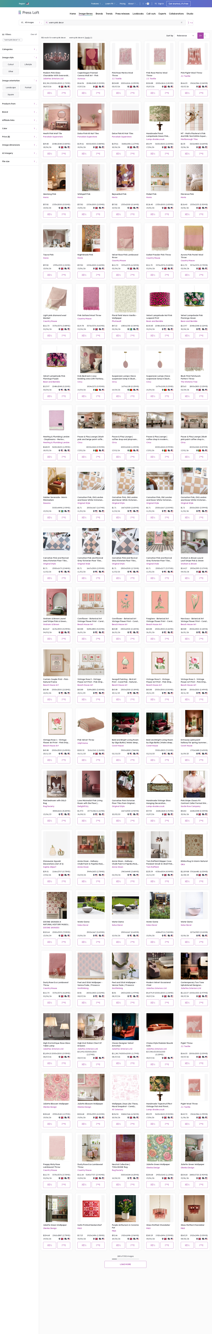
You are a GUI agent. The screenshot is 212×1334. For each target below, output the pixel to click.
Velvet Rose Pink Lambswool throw (125, 256)
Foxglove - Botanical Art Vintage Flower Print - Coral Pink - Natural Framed (159, 620)
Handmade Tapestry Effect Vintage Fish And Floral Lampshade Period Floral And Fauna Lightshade (159, 1105)
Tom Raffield (152, 867)
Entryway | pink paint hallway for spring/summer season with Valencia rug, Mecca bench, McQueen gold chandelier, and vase (194, 741)
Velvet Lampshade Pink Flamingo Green (192, 316)
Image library (86, 13)
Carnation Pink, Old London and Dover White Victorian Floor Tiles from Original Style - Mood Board (90, 498)
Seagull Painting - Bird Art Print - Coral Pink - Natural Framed (124, 680)
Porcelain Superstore (53, 136)
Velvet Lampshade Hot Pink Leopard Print (159, 316)
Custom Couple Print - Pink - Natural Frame (56, 680)
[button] (24, 3)
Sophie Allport (49, 867)
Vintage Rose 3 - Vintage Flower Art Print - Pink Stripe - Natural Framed (90, 680)
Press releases (122, 13)
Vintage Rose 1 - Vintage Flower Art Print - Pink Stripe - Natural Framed (56, 741)
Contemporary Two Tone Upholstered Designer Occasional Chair (192, 983)
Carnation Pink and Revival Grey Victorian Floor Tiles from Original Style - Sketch (159, 559)
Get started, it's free (178, 3)
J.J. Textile (117, 78)
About (132, 3)
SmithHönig (82, 988)
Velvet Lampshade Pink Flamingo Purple (54, 377)
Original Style (83, 503)
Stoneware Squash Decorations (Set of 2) (53, 862)
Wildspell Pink (83, 194)
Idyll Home (82, 743)
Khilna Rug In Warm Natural (194, 861)
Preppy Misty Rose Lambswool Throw (51, 1165)
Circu (79, 382)
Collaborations (176, 13)
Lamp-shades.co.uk (155, 139)
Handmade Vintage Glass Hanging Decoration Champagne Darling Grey (158, 802)
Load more (125, 1264)
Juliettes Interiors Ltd (53, 78)
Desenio (47, 503)
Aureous (81, 78)
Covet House (118, 745)
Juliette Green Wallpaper (158, 1164)
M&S (79, 1228)
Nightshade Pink (85, 255)
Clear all (34, 34)
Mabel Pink (151, 194)
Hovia (45, 197)
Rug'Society (48, 806)
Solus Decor (82, 925)
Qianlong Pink (49, 194)
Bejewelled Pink (119, 194)
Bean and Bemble (154, 321)
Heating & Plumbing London (56, 442)
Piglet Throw (187, 1043)
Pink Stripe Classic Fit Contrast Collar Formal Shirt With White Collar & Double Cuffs (194, 802)
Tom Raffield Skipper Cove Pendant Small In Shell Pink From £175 (159, 862)
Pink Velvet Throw (85, 740)
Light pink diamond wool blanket (54, 316)
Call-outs (150, 13)
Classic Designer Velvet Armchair (123, 1044)
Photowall (116, 321)
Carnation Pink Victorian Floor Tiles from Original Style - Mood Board (123, 802)
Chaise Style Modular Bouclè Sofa (159, 1044)
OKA (183, 864)
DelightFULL (83, 806)
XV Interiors (117, 1109)
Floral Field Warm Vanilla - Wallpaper (124, 316)
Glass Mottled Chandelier (158, 1225)
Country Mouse (119, 260)
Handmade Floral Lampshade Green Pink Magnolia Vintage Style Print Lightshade (159, 134)
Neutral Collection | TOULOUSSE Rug (121, 1165)
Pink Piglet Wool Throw (191, 73)
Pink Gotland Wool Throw (89, 315)
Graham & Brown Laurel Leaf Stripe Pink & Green (192, 559)
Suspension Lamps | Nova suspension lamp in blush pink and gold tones (124, 377)
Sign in (159, 3)
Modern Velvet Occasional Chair (158, 983)
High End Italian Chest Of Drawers (89, 1044)
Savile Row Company (190, 806)
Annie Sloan (83, 867)
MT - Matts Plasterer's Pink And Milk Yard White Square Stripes (194, 134)
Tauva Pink (48, 255)
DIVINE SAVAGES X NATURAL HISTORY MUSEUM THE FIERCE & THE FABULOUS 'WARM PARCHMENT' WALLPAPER (56, 923)
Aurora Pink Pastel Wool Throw (192, 256)
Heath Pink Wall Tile (52, 133)
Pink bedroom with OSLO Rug (54, 801)
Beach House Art (85, 624)
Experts (162, 13)
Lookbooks (138, 13)
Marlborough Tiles (189, 139)
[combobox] (185, 36)
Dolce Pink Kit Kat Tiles (88, 133)
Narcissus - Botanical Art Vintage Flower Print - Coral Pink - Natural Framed (194, 620)
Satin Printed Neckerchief (89, 1225)
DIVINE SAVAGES (51, 927)
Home (73, 13)
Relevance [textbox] (182, 35)
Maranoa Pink (187, 194)
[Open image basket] (190, 22)
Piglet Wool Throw (189, 1104)
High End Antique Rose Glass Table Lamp (56, 1044)
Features (96, 3)
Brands (99, 13)
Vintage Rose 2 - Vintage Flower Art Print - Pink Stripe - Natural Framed (194, 680)
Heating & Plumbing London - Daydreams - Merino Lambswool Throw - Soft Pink (56, 438)
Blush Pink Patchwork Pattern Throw (191, 377)
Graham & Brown (189, 564)
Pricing (122, 3)
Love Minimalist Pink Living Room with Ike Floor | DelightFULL (89, 802)
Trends (109, 13)
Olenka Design (50, 1107)
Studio (190, 13)
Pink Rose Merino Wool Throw (122, 74)
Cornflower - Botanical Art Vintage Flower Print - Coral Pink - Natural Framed (90, 620)
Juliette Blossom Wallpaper (56, 1104)
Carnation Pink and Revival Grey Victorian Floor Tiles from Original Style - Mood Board (56, 559)
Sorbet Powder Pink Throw (158, 255)
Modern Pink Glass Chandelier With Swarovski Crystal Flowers (55, 74)
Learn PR (111, 3)
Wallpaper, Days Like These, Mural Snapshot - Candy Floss (125, 1105)
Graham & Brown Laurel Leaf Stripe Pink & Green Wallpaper (54, 620)
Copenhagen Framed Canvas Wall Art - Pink (87, 74)
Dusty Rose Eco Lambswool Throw (55, 983)
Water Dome (83, 922)
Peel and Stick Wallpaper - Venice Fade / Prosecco (89, 983)
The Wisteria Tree (189, 382)
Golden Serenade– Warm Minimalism (55, 498)
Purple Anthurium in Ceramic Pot (125, 1226)
